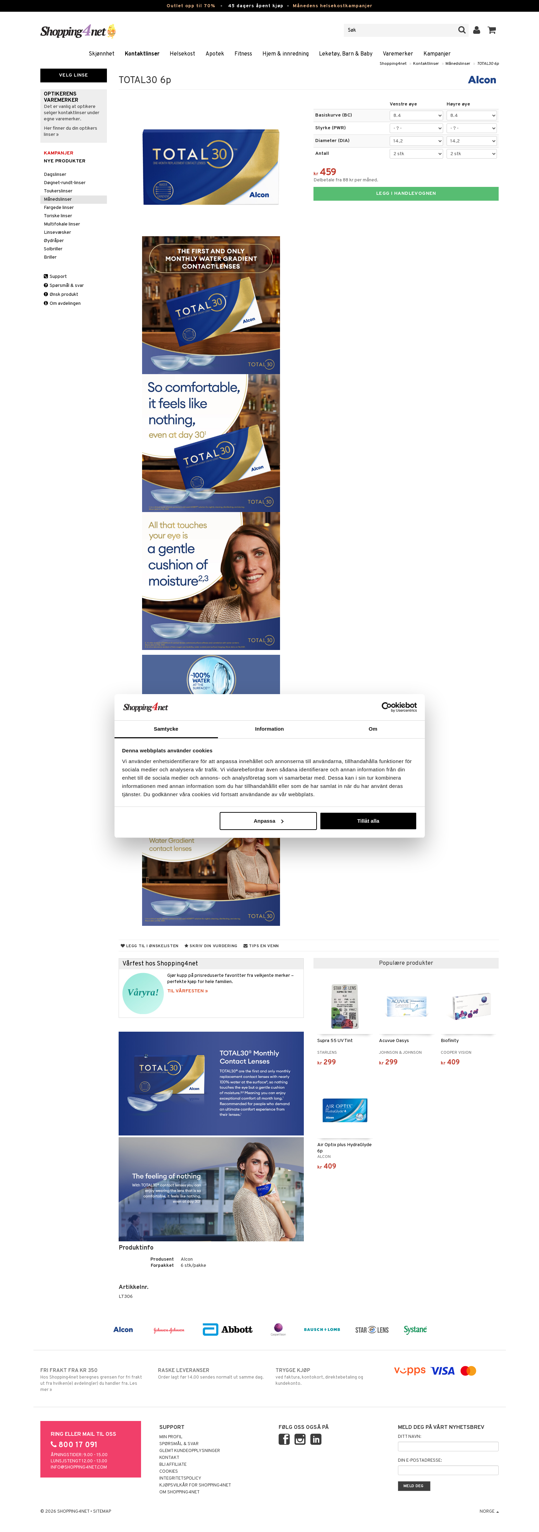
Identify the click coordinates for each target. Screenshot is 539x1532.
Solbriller (53, 249)
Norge (489, 1511)
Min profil (170, 1437)
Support (55, 277)
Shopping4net (393, 64)
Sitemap (102, 1511)
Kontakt (169, 1458)
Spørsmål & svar (64, 286)
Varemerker (398, 54)
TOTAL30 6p (488, 64)
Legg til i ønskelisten (150, 946)
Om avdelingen (62, 304)
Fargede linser (59, 208)
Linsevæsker (57, 233)
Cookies (168, 1471)
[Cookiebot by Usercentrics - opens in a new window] (387, 707)
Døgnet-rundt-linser (65, 183)
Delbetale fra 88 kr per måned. (345, 180)
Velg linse (73, 75)
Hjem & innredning (285, 54)
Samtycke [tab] (166, 729)
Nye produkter (65, 161)
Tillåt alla (368, 821)
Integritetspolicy (180, 1478)
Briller (50, 257)
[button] (492, 30)
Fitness (243, 54)
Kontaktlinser (142, 54)
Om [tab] (373, 729)
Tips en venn (261, 946)
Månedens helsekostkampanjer (332, 6)
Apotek (215, 54)
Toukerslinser (58, 191)
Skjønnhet (101, 54)
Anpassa (269, 821)
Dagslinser (55, 175)
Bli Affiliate (173, 1465)
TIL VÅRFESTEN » (187, 991)
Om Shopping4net (179, 1492)
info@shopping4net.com (79, 1467)
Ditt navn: (409, 1437)
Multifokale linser (62, 224)
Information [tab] (269, 729)
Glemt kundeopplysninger (189, 1451)
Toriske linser (58, 216)
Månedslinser (458, 64)
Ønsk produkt (61, 295)
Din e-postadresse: (420, 1460)
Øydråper (54, 241)
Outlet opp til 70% (191, 6)
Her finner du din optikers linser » (70, 132)
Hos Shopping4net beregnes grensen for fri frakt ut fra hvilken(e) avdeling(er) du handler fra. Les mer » (93, 1380)
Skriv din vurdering (211, 946)
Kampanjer (437, 54)
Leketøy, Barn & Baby (345, 54)
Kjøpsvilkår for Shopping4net (195, 1485)
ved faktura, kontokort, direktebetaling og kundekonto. (328, 1376)
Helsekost (182, 54)
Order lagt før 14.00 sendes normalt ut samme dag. (211, 1373)
